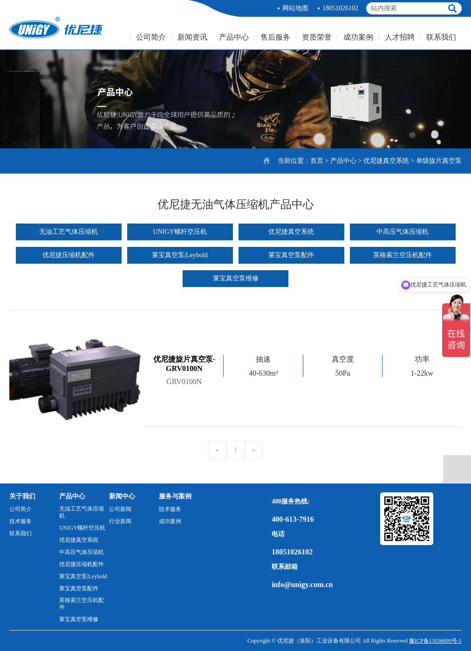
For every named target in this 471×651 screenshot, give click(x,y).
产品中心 (234, 37)
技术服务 (20, 521)
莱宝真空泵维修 (236, 278)
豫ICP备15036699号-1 (435, 640)
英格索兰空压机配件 (402, 255)
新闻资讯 (192, 37)
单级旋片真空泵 (439, 160)
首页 (316, 160)
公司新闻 (120, 509)
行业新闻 (120, 521)
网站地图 (295, 8)
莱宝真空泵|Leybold (179, 255)
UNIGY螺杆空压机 (179, 231)
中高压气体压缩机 (402, 231)
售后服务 (275, 37)
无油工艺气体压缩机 (68, 231)
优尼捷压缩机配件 (68, 255)
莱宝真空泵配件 (291, 255)
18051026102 (340, 8)
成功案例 (358, 37)
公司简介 (151, 37)
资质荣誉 (317, 37)
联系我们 (441, 37)
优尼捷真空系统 (386, 160)
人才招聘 (400, 37)
